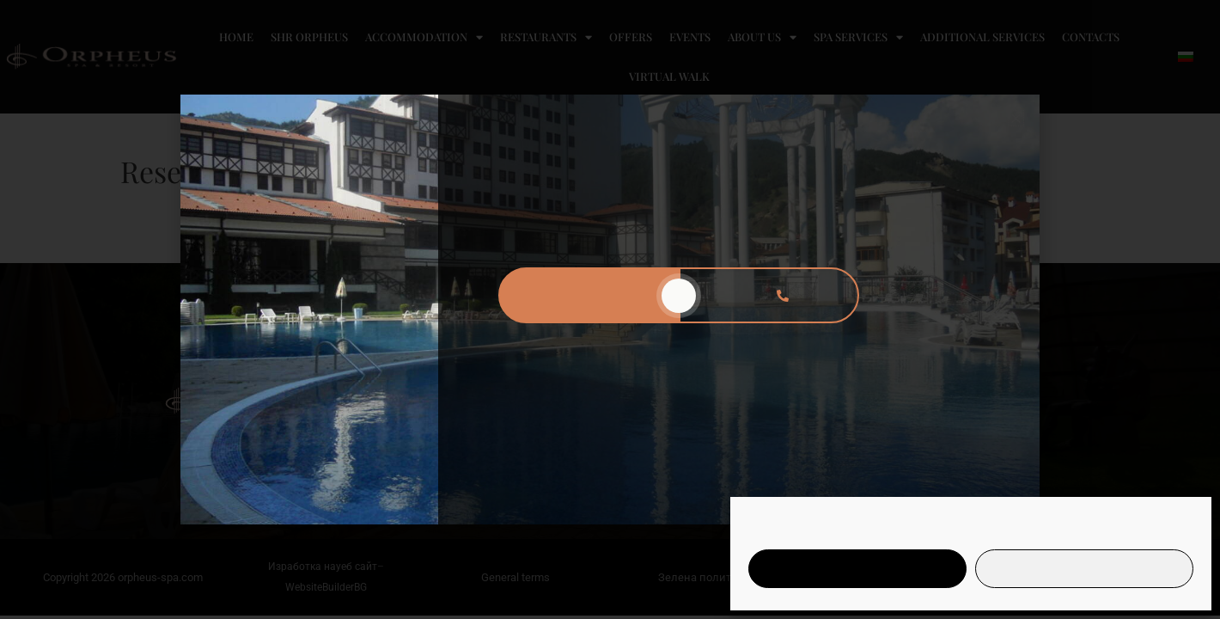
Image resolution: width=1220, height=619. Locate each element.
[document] (610, 309)
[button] (1016, 118)
